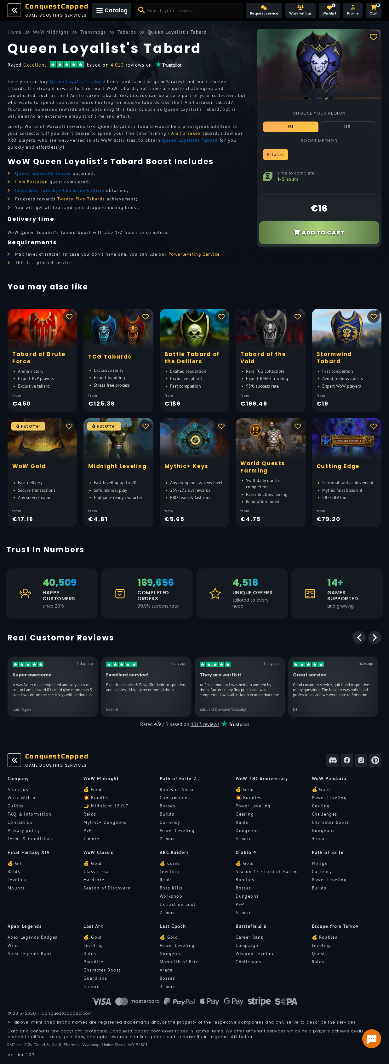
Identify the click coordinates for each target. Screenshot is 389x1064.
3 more (91, 986)
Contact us (20, 822)
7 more (91, 838)
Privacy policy (24, 830)
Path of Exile (328, 852)
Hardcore (93, 880)
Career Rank (249, 937)
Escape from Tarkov (335, 926)
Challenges (324, 814)
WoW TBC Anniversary (262, 779)
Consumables (175, 797)
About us (18, 789)
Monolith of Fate (179, 962)
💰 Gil (15, 863)
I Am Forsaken (184, 133)
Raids (89, 814)
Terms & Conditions (31, 838)
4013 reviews (205, 724)
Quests (320, 953)
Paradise (93, 962)
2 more (168, 838)
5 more (244, 912)
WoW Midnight (101, 779)
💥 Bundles (96, 797)
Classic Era (96, 871)
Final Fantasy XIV (29, 852)
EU (291, 126)
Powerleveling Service (194, 254)
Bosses (167, 806)
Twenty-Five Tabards (81, 199)
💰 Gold (92, 789)
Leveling (17, 880)
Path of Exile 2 (178, 779)
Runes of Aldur (177, 789)
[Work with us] (300, 10)
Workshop (171, 896)
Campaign (247, 945)
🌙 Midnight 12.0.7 (106, 806)
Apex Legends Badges (33, 937)
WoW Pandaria (329, 779)
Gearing (245, 814)
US (347, 126)
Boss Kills (171, 888)
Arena (166, 970)
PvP (87, 830)
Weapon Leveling (255, 953)
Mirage (320, 863)
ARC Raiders (174, 852)
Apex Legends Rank (30, 953)
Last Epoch (173, 926)
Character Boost (330, 822)
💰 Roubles (325, 937)
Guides (15, 806)
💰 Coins (170, 863)
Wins (13, 945)
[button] (353, 10)
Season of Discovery (106, 888)
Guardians (95, 978)
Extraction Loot (178, 904)
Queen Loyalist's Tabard (78, 81)
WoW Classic (98, 852)
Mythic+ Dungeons (104, 822)
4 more (244, 838)
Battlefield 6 (251, 926)
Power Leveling (177, 830)
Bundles (245, 880)
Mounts (16, 888)
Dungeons (247, 830)
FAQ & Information (30, 814)
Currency (170, 822)
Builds (167, 814)
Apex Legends (25, 926)
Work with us (23, 797)
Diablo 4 (246, 852)
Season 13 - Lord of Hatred (267, 871)
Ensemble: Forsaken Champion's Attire (59, 190)
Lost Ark (93, 926)
